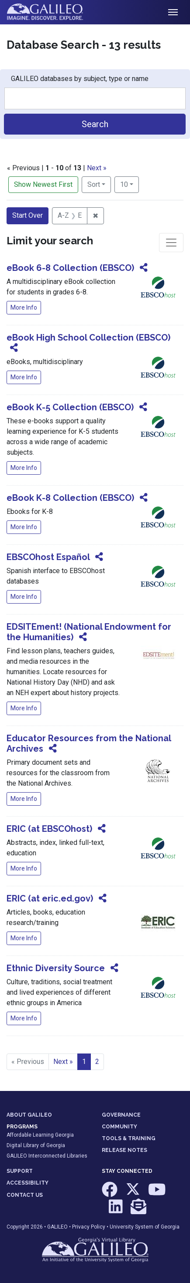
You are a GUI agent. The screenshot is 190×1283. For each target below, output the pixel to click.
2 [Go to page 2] (97, 1061)
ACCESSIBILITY (27, 1183)
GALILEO (57, 1227)
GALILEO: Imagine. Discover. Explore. (52, 12)
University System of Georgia (145, 1227)
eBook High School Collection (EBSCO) (88, 337)
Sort (93, 184)
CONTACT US (25, 1195)
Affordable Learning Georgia (40, 1135)
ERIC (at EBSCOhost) (49, 829)
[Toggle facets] (171, 242)
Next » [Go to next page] (63, 1061)
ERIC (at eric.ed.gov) (50, 898)
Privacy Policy (88, 1227)
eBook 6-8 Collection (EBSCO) (70, 268)
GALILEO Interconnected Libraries (47, 1156)
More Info (23, 307)
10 (129, 184)
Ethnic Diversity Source (56, 968)
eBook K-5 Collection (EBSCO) (70, 407)
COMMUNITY (119, 1127)
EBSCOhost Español (48, 557)
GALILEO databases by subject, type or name (80, 78)
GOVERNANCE (121, 1115)
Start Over (27, 215)
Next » (97, 168)
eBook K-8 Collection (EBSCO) (70, 498)
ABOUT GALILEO (29, 1115)
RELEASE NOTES (124, 1150)
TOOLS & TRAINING (128, 1138)
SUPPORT (20, 1171)
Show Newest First (43, 184)
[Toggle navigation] (173, 12)
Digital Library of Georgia (36, 1145)
